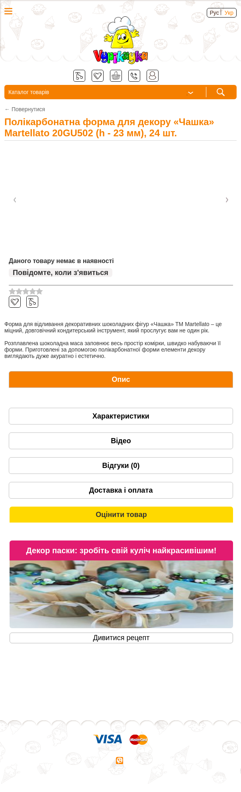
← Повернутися (24, 109)
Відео (121, 441)
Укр (229, 13)
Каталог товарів (101, 93)
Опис (121, 379)
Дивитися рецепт (121, 638)
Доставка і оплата (121, 490)
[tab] (121, 379)
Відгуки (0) (120, 466)
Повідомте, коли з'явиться (60, 273)
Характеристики (120, 416)
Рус (214, 13)
